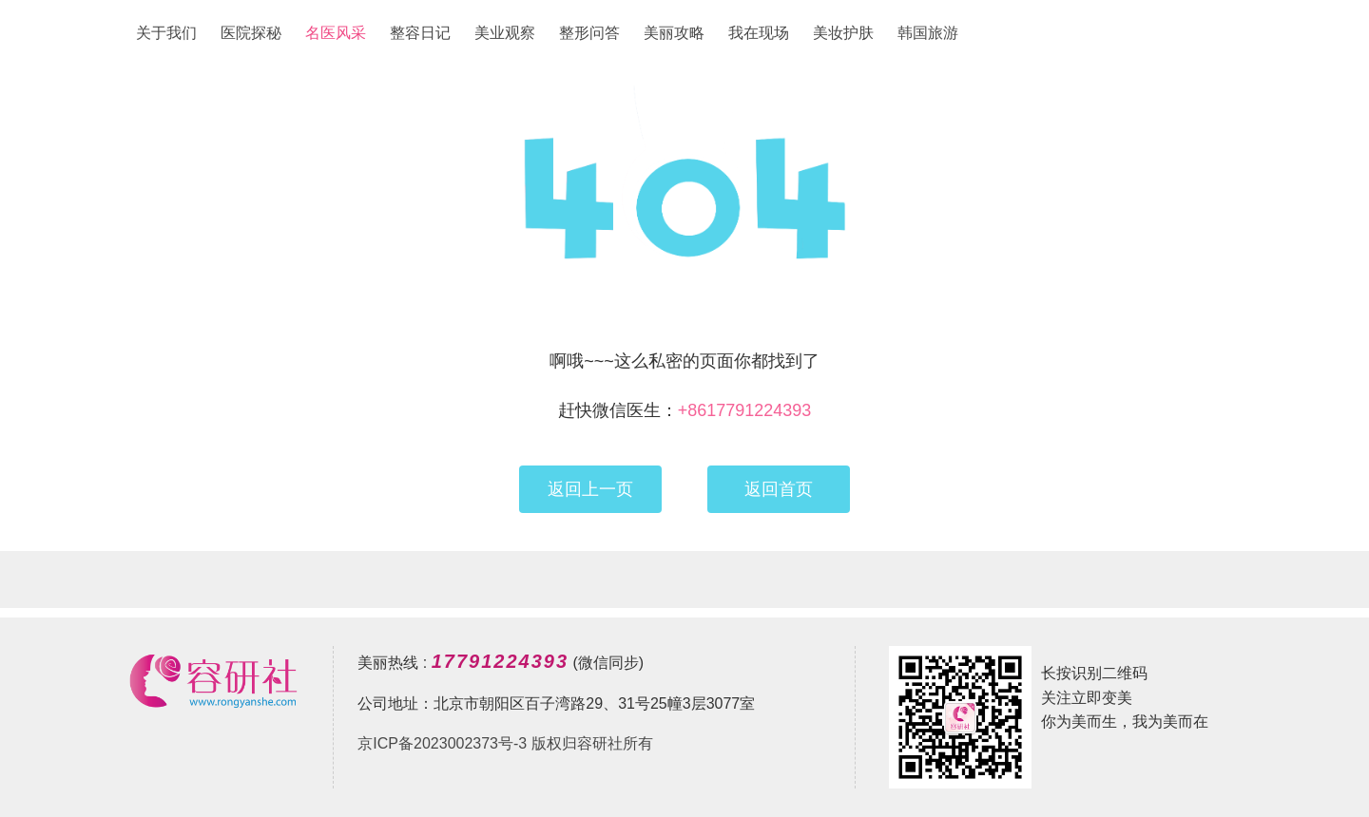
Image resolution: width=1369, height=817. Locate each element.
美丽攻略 (674, 33)
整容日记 (420, 33)
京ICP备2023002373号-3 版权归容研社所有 (504, 743)
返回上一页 (590, 489)
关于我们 (166, 33)
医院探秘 (251, 33)
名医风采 (335, 33)
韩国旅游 (927, 33)
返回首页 (778, 489)
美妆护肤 (843, 33)
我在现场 (758, 33)
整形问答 (589, 33)
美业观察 (504, 33)
